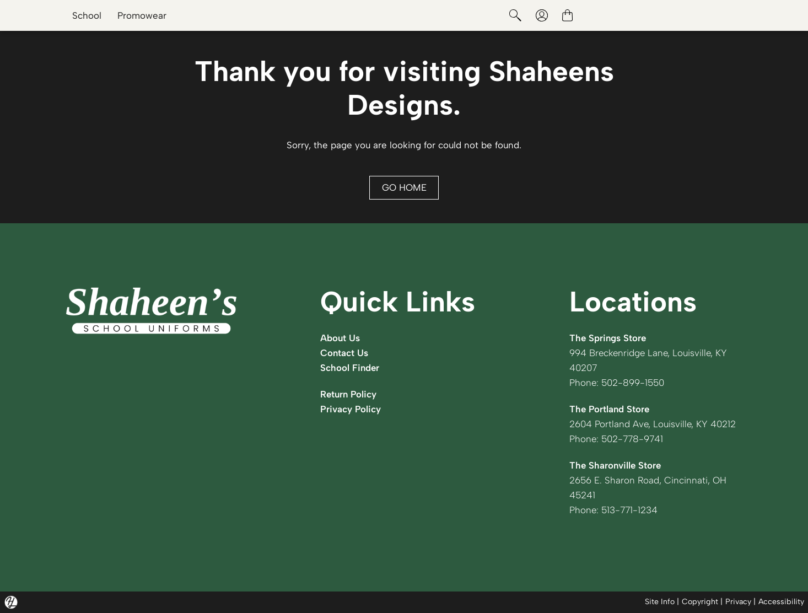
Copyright (700, 601)
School (86, 15)
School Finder (349, 367)
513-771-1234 (629, 509)
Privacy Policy (350, 409)
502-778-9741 (632, 438)
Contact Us (344, 352)
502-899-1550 (632, 382)
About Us (340, 337)
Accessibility (781, 601)
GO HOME (404, 187)
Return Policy (348, 394)
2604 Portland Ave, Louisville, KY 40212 (652, 423)
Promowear (141, 15)
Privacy (738, 601)
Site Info (660, 601)
